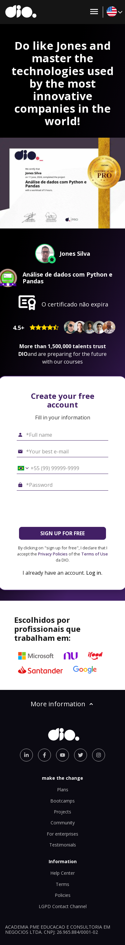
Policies (63, 895)
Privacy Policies (53, 554)
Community (63, 823)
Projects (62, 812)
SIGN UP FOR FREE (62, 533)
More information (62, 704)
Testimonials (62, 845)
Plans (62, 789)
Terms (62, 884)
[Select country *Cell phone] (21, 468)
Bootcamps (62, 801)
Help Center (62, 873)
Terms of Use (94, 554)
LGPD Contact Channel (63, 906)
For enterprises (62, 834)
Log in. (94, 572)
